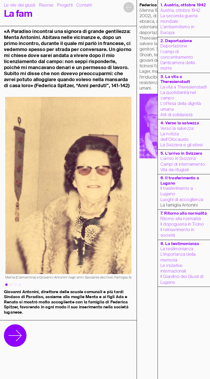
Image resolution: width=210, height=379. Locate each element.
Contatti (84, 5)
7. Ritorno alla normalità (183, 213)
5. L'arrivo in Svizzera (181, 153)
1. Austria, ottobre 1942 (183, 5)
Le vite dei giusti (19, 5)
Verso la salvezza (176, 128)
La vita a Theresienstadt (183, 87)
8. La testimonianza (179, 244)
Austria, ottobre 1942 (180, 10)
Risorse (46, 5)
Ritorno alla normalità (180, 219)
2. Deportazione (176, 41)
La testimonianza (176, 249)
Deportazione (173, 46)
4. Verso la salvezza (179, 123)
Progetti (65, 5)
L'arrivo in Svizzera (178, 159)
